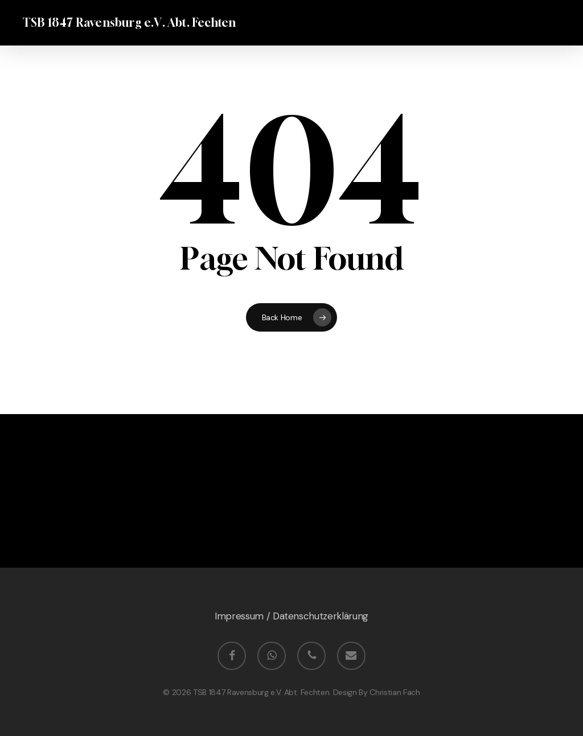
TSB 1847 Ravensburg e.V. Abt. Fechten (129, 22)
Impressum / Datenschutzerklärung (291, 616)
